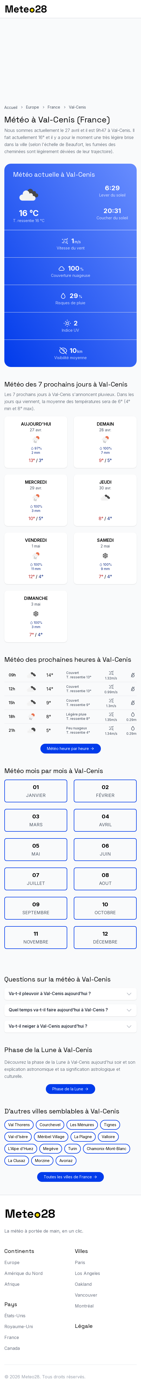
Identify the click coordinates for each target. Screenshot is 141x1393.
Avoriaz (66, 1160)
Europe (32, 107)
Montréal (84, 1306)
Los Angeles (87, 1273)
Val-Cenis (77, 107)
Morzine (42, 1160)
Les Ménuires (82, 1124)
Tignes (110, 1124)
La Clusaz (16, 1160)
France (54, 107)
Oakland (83, 1284)
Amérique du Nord (23, 1273)
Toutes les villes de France (70, 1176)
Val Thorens (19, 1124)
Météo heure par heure (70, 748)
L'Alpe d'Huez (20, 1148)
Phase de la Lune (70, 1089)
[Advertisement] (70, 59)
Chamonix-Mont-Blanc (106, 1148)
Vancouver (86, 1295)
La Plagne (83, 1136)
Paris (80, 1262)
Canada (12, 1348)
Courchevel (50, 1124)
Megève (50, 1148)
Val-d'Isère (18, 1136)
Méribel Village (51, 1136)
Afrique (12, 1284)
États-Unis (14, 1315)
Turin (72, 1148)
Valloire (108, 1136)
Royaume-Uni (18, 1326)
